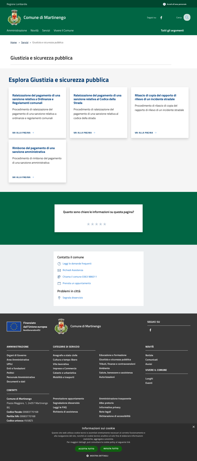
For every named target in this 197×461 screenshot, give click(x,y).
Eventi (148, 383)
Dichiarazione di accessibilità (114, 416)
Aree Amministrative (18, 359)
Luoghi (149, 378)
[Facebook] (159, 17)
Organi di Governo (16, 355)
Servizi (24, 42)
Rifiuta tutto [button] (111, 448)
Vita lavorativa (61, 364)
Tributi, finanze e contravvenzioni (117, 364)
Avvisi (148, 364)
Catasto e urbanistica (64, 373)
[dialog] (98, 442)
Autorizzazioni (107, 377)
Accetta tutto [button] (86, 448)
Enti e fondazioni (16, 368)
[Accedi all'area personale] (174, 4)
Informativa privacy (109, 407)
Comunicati (151, 359)
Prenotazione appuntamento (68, 398)
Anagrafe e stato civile (65, 355)
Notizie (149, 355)
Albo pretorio (106, 403)
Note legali (105, 411)
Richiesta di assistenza (65, 411)
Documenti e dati (16, 381)
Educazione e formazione (112, 355)
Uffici (9, 364)
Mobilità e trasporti (63, 377)
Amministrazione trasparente (115, 398)
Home (13, 42)
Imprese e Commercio (65, 368)
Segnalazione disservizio (66, 403)
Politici (10, 373)
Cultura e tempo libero (65, 359)
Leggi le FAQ (60, 407)
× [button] (193, 427)
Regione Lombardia (17, 4)
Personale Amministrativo (21, 377)
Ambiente (104, 368)
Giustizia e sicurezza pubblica (115, 359)
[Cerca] (186, 17)
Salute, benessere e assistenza (116, 372)
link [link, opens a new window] (128, 442)
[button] (98, 455)
